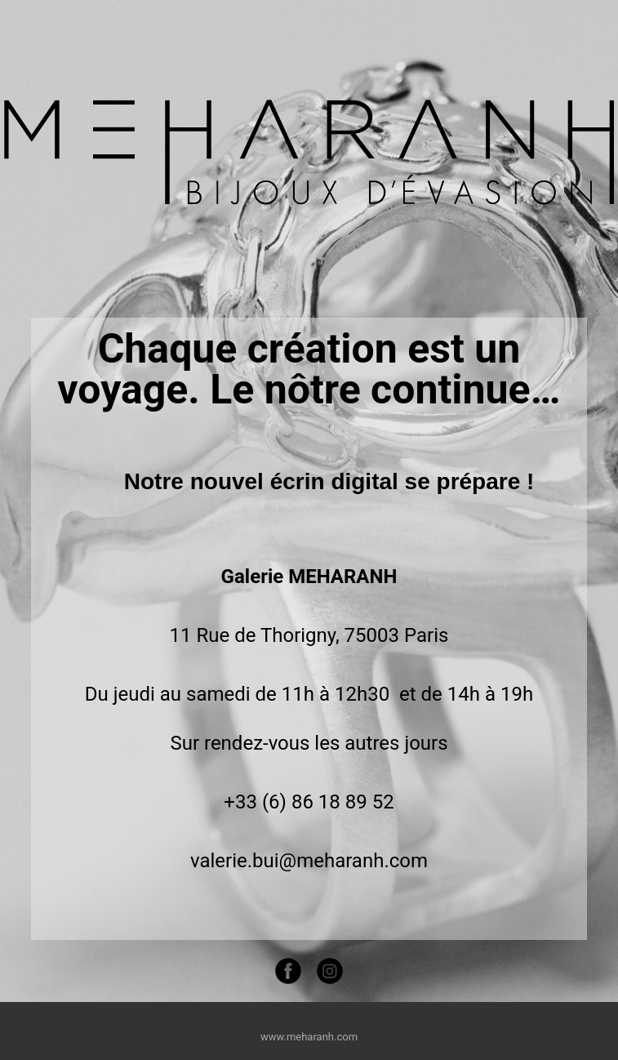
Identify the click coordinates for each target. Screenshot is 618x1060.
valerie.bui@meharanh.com (309, 860)
